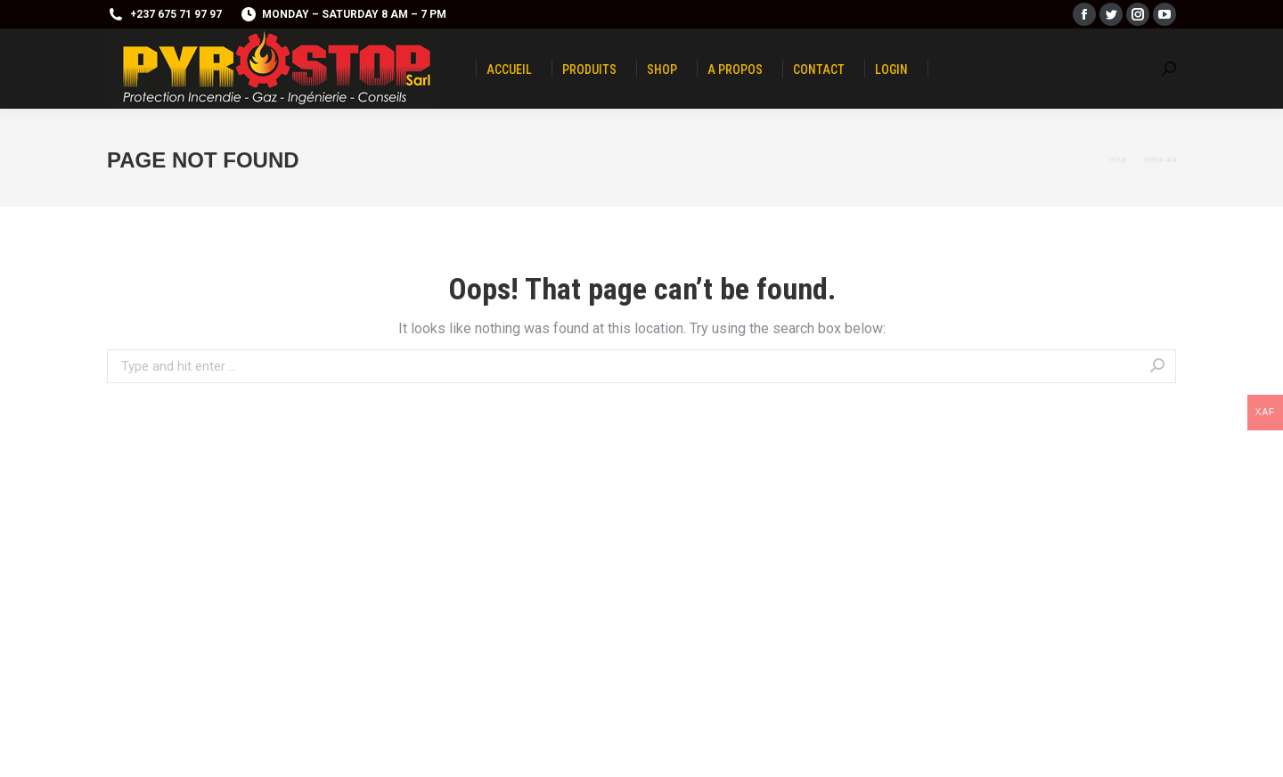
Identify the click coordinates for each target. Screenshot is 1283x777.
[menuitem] (509, 68)
